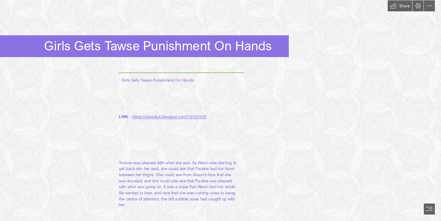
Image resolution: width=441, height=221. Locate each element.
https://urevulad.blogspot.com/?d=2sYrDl (169, 116)
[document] (220, 110)
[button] (400, 5)
